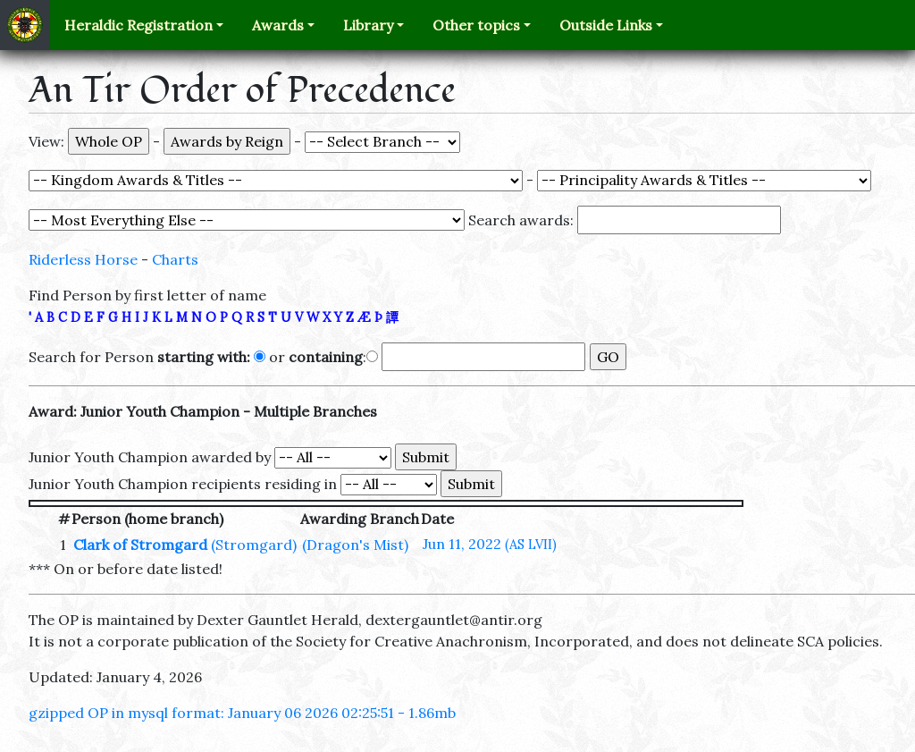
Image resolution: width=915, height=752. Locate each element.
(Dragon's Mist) (355, 544)
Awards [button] (278, 25)
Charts (175, 259)
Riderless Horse (83, 259)
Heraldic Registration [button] (138, 25)
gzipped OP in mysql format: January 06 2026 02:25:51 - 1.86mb (242, 713)
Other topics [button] (476, 25)
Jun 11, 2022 (490, 544)
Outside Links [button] (605, 25)
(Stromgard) (254, 544)
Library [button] (368, 25)
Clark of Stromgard (140, 544)
